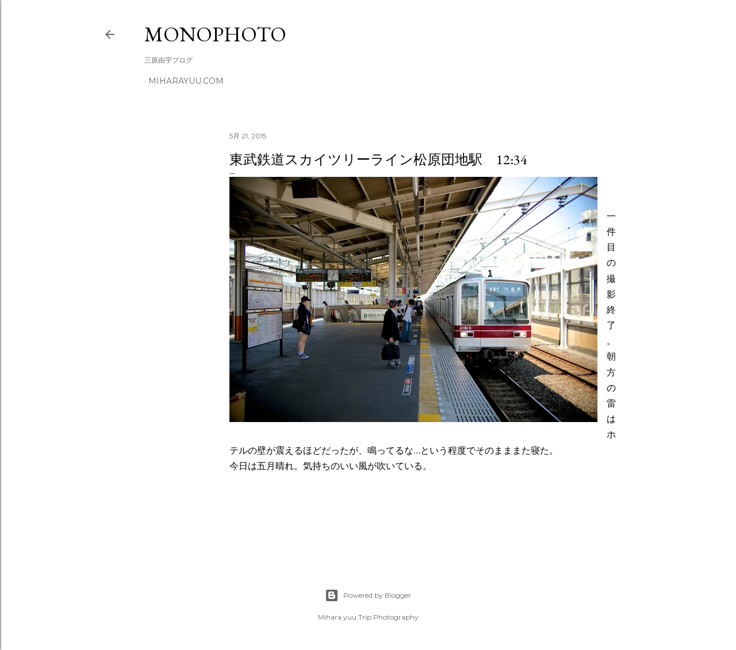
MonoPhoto (215, 34)
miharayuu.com (186, 81)
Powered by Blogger (368, 595)
